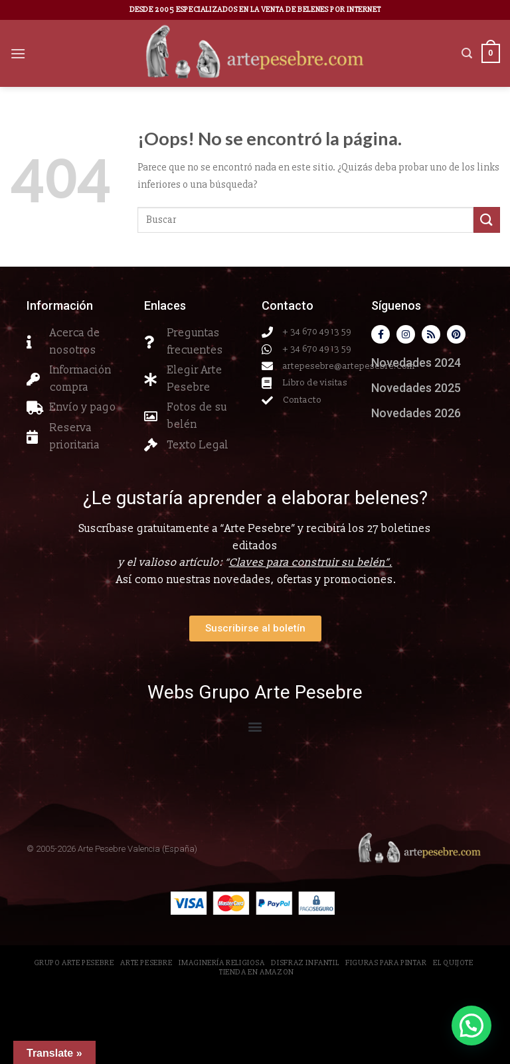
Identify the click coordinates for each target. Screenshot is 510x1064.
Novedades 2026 (416, 413)
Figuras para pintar (386, 963)
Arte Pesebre (146, 963)
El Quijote (453, 963)
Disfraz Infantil (305, 963)
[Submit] (486, 220)
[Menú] (18, 53)
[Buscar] (467, 53)
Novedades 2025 (416, 388)
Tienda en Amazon (256, 972)
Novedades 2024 (416, 362)
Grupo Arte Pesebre (74, 963)
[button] (255, 726)
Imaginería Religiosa (221, 963)
